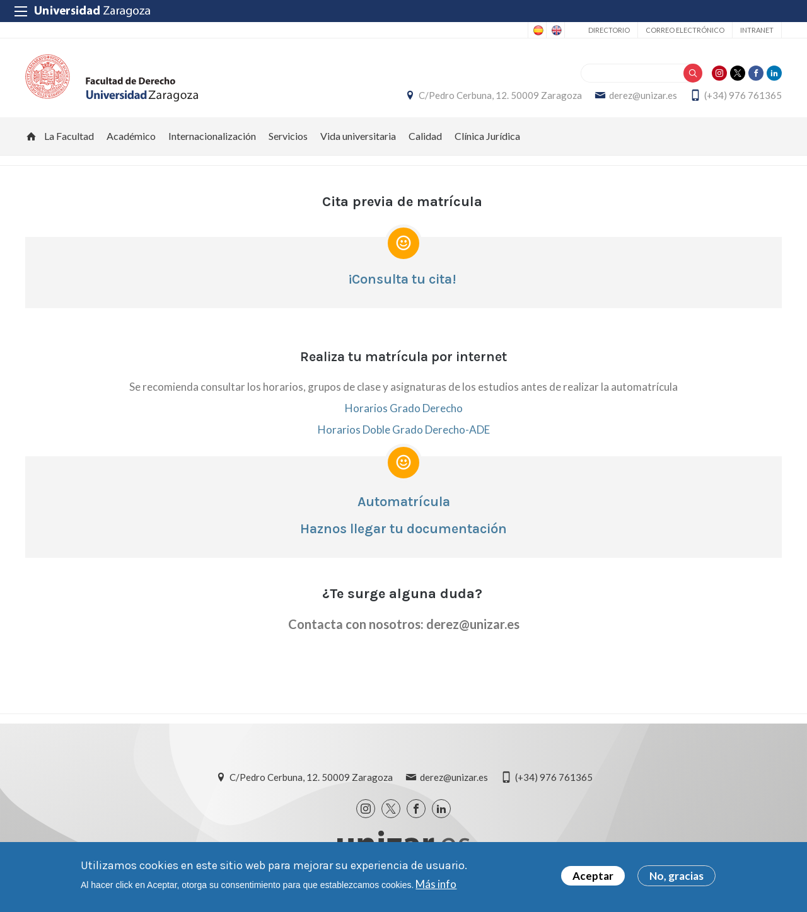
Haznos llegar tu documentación (403, 529)
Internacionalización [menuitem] (212, 136)
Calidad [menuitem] (425, 136)
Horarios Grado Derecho (404, 408)
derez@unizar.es (643, 95)
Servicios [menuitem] (288, 136)
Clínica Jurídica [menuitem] (487, 136)
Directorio (609, 30)
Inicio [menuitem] (31, 136)
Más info (435, 884)
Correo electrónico (685, 30)
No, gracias (676, 877)
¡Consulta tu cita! (402, 279)
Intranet (757, 30)
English (555, 30)
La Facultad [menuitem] (69, 136)
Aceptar (592, 877)
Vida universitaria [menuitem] (358, 136)
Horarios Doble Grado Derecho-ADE (404, 429)
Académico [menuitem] (131, 136)
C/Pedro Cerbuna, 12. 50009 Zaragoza (500, 95)
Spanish (537, 30)
